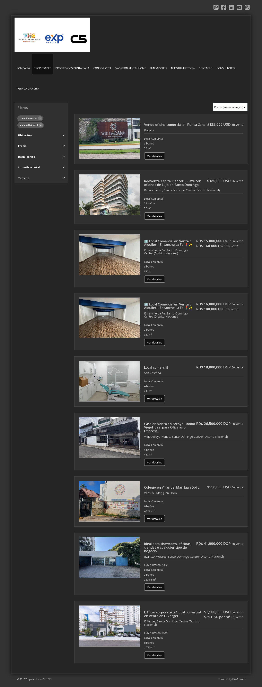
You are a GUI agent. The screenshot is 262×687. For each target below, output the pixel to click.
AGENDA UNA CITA (28, 88)
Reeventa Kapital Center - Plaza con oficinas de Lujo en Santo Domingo (172, 183)
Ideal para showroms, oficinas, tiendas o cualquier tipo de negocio (167, 547)
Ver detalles (154, 156)
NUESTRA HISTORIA (183, 68)
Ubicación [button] (25, 135)
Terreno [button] (23, 178)
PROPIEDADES (42, 68)
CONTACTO (205, 68)
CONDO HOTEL (102, 68)
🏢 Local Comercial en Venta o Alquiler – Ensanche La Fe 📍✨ (168, 243)
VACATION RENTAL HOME (130, 68)
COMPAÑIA (23, 68)
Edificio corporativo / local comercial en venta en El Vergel (172, 614)
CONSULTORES (226, 68)
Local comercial (156, 367)
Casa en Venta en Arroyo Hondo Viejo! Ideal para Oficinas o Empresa (169, 427)
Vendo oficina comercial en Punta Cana (175, 124)
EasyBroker (238, 679)
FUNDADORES (158, 68)
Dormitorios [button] (26, 157)
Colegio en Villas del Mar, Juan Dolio (172, 487)
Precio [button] (22, 146)
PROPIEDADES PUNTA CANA (72, 68)
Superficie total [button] (29, 167)
